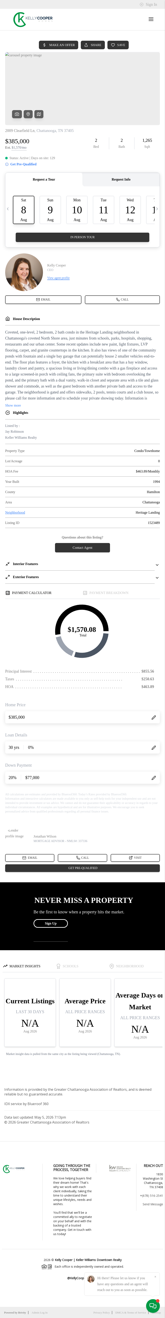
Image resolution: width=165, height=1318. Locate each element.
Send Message (153, 1204)
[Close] (155, 1277)
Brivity (22, 1312)
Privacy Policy (101, 1312)
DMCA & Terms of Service (130, 1312)
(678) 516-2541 (152, 1196)
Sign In (148, 4)
